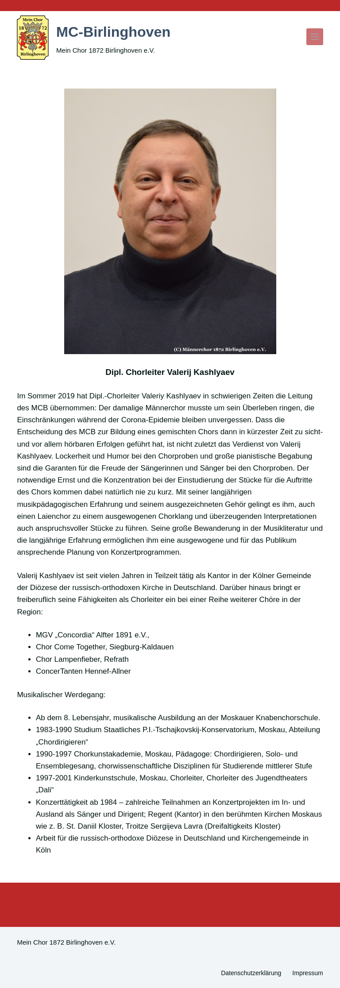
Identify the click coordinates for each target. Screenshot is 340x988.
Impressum (307, 972)
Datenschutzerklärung (251, 972)
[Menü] (314, 36)
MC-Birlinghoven (120, 31)
